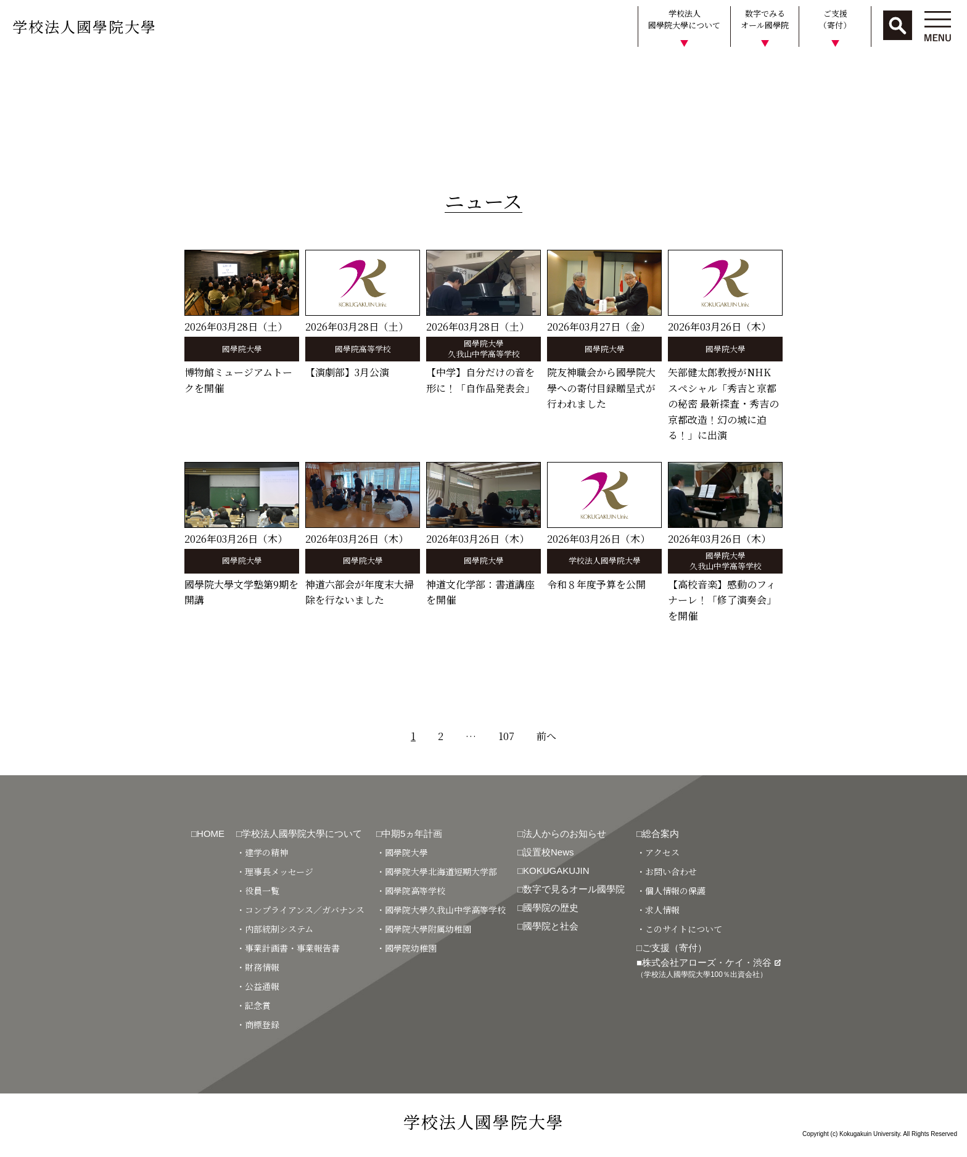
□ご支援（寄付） (671, 947)
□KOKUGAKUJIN (553, 870)
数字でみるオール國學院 (765, 19)
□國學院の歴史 (547, 907)
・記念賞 (253, 1005)
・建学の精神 (262, 852)
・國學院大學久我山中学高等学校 (441, 910)
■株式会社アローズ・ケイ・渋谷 (708, 968)
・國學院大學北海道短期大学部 (436, 871)
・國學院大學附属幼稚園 (423, 929)
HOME (20, 70)
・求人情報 (658, 910)
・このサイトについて (679, 929)
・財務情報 (257, 967)
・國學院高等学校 (410, 890)
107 (506, 736)
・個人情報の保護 (671, 890)
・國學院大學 (402, 852)
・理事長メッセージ (274, 871)
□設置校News (545, 852)
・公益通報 (257, 986)
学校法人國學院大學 (84, 26)
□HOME (207, 833)
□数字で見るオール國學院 (571, 889)
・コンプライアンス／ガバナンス (300, 910)
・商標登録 (257, 1024)
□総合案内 (657, 833)
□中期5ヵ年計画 (409, 833)
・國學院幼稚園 (406, 948)
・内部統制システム (274, 929)
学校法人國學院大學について (684, 19)
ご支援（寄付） (835, 19)
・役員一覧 (257, 890)
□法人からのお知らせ (561, 833)
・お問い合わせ (666, 871)
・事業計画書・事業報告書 (288, 948)
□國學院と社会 (547, 926)
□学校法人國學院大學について (299, 833)
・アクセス (658, 852)
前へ (546, 736)
